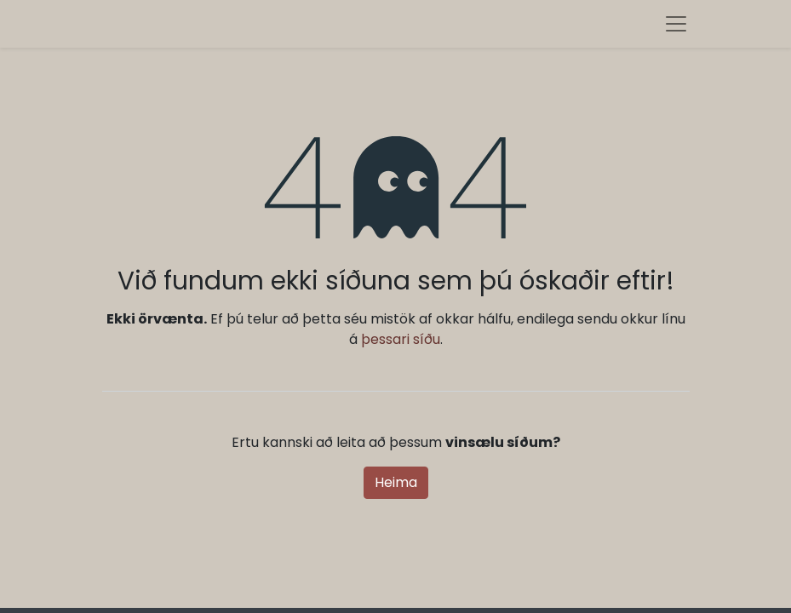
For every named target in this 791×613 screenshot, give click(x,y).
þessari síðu (400, 339)
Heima (396, 482)
